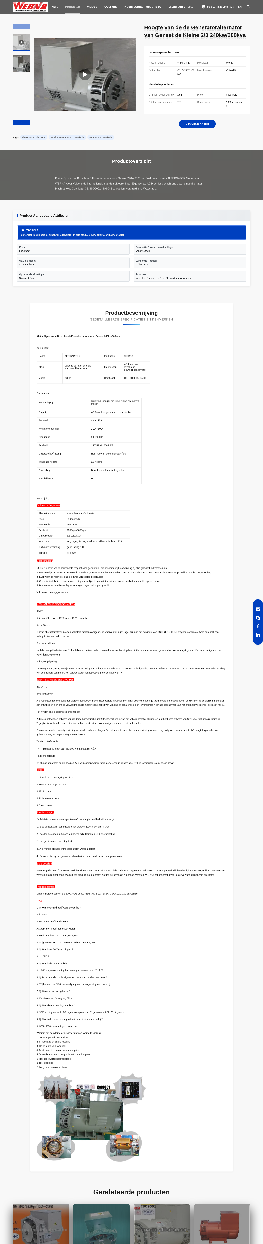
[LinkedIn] (258, 634)
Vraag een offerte (180, 6)
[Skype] (258, 617)
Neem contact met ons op (143, 6)
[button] (21, 122)
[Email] (258, 609)
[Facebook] (258, 626)
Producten (72, 6)
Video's (92, 6)
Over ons (111, 6)
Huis (55, 6)
